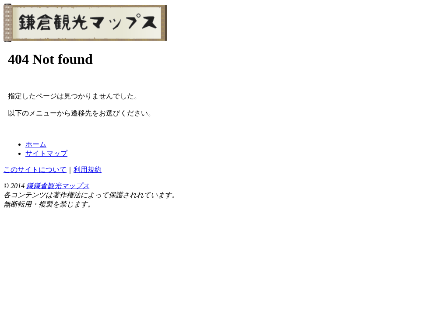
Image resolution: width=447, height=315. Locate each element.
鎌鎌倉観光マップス (57, 185)
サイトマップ (46, 153)
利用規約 (88, 169)
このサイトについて (35, 169)
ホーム (35, 144)
